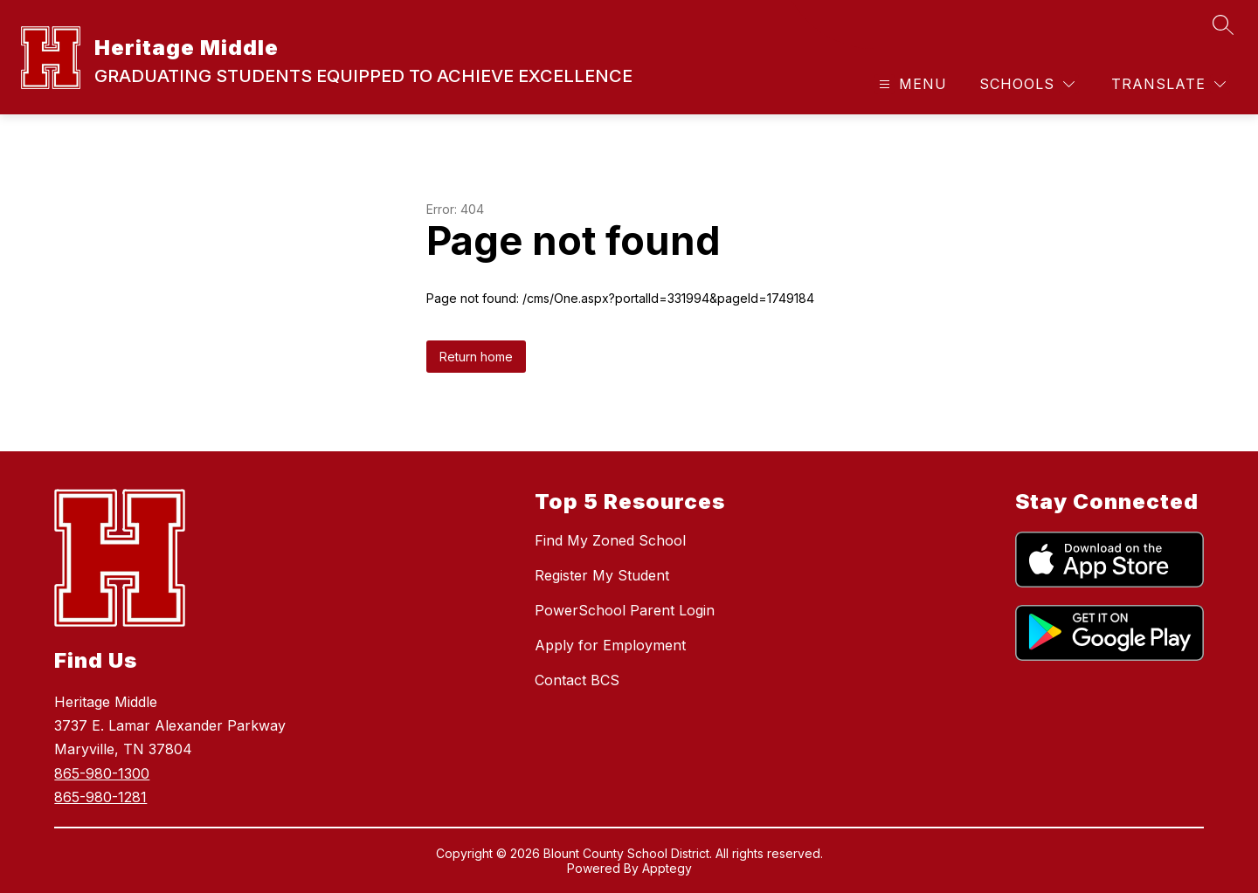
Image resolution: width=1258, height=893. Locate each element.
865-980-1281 (100, 797)
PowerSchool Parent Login (625, 610)
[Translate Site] (1168, 84)
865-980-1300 (101, 773)
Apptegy (667, 868)
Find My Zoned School (610, 540)
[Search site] (1223, 24)
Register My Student (602, 575)
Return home (476, 356)
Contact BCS (577, 680)
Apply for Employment (610, 645)
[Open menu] (910, 84)
